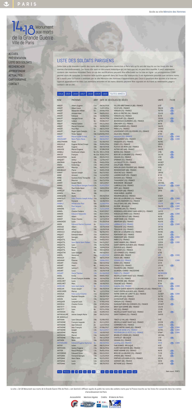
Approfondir (17, 71)
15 (102, 372)
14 (98, 372)
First (59, 372)
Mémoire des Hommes (174, 11)
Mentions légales (91, 397)
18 (116, 372)
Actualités (15, 75)
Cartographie (17, 80)
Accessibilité (75, 397)
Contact (14, 84)
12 (89, 372)
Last (134, 372)
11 (85, 372)
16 (107, 372)
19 (120, 372)
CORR (177, 136)
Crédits (104, 397)
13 (94, 372)
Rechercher (17, 67)
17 (111, 372)
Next (129, 372)
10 (80, 372)
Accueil (13, 54)
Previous (66, 372)
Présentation (17, 58)
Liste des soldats (20, 62)
